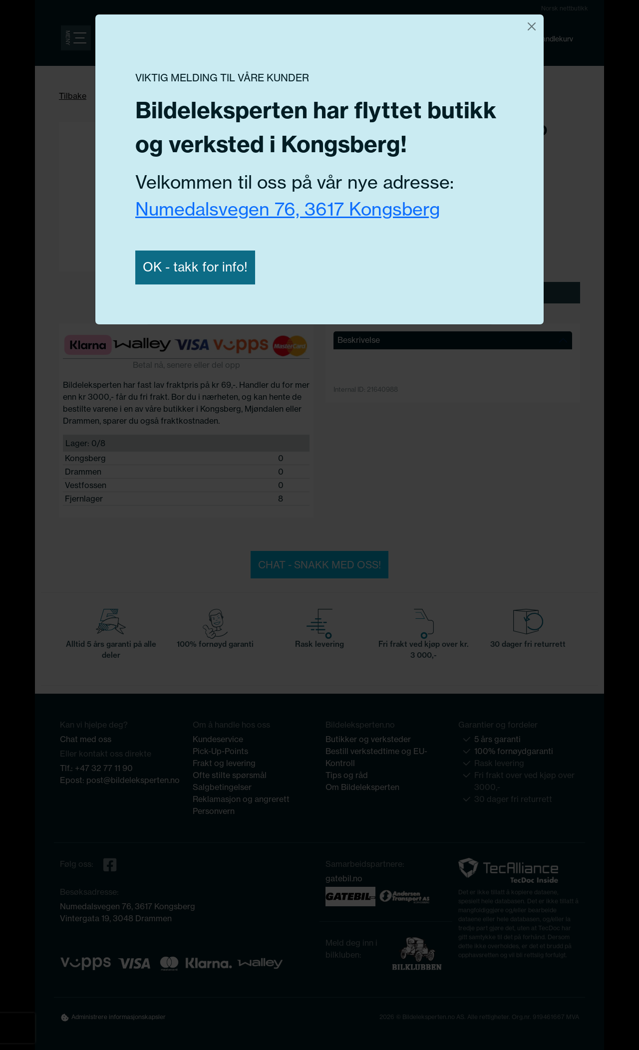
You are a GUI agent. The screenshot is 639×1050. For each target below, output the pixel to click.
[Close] (532, 26)
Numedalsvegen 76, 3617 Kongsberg (287, 209)
